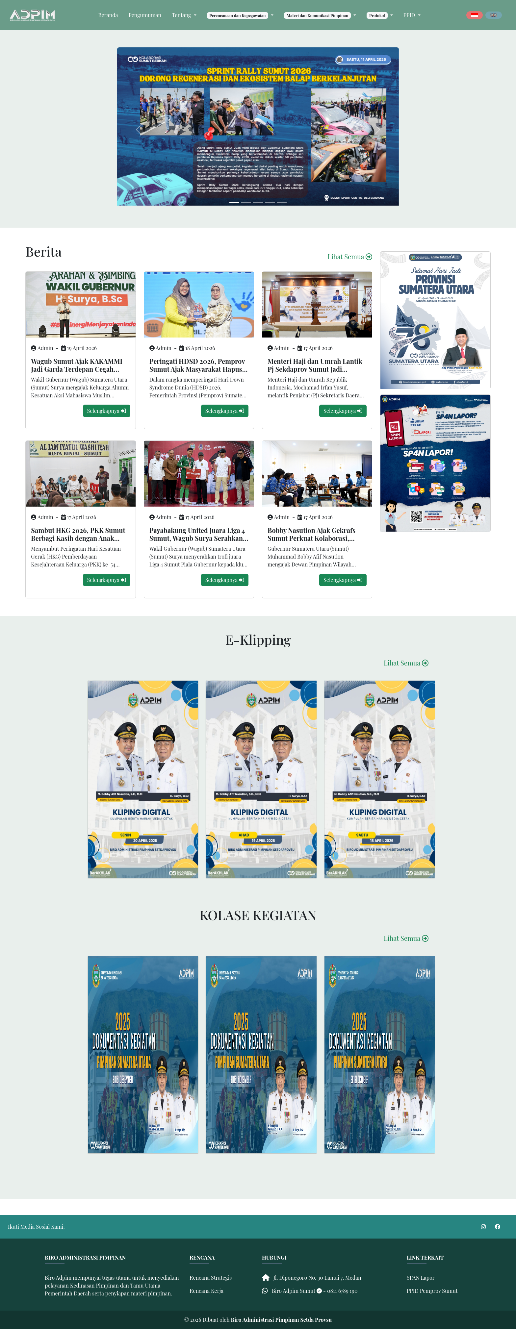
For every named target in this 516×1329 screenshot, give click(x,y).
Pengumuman (144, 15)
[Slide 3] (270, 203)
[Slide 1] (246, 203)
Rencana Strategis (211, 1277)
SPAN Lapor (421, 1277)
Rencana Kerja (206, 1290)
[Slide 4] (282, 203)
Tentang (182, 15)
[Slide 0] (234, 203)
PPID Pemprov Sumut (432, 1290)
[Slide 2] (258, 203)
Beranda (108, 15)
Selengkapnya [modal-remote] (106, 410)
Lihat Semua (349, 256)
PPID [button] (410, 15)
